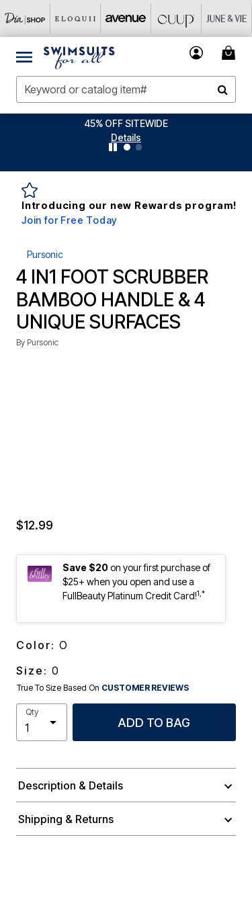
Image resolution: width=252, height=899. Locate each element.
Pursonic (45, 254)
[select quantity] (41, 722)
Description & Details (70, 785)
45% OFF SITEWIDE (126, 123)
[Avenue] (126, 18)
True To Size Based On (103, 688)
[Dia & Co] (25, 18)
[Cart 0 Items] (230, 52)
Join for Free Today (70, 220)
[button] (126, 137)
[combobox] (126, 89)
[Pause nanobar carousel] (113, 147)
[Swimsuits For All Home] (79, 56)
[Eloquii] (75, 18)
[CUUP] (176, 18)
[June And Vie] (227, 18)
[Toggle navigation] (24, 56)
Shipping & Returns (66, 819)
